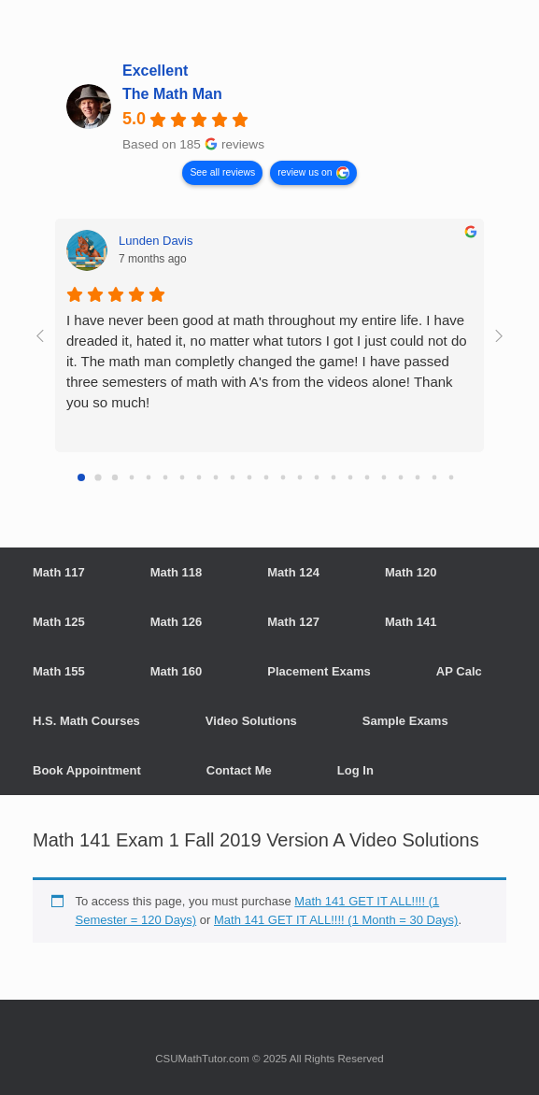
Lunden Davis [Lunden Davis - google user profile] (156, 241)
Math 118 (176, 572)
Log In (355, 770)
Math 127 (293, 622)
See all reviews (222, 172)
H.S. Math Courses (86, 721)
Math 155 (59, 671)
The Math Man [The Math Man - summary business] (172, 94)
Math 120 (411, 572)
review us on (304, 172)
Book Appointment (87, 770)
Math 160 (176, 671)
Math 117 (59, 572)
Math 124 (293, 572)
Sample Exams (405, 721)
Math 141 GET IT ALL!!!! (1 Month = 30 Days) (336, 920)
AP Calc (459, 671)
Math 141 (411, 622)
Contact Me (239, 770)
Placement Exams (319, 671)
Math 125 (59, 622)
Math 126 (176, 622)
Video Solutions (251, 721)
